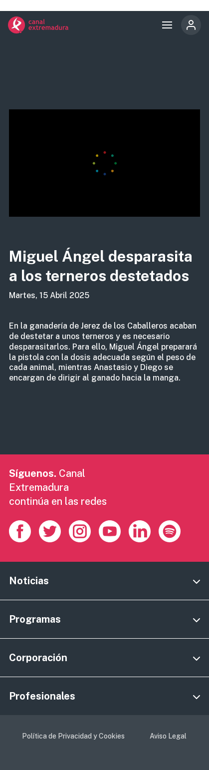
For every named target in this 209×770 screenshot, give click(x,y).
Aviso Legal (168, 736)
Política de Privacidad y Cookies (73, 736)
